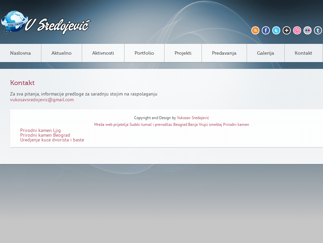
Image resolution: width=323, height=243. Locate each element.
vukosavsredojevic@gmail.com (42, 100)
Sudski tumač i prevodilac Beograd (158, 125)
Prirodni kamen (236, 125)
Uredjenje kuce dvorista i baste (52, 140)
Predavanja (224, 53)
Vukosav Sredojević (193, 118)
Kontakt (303, 53)
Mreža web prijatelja (112, 125)
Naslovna (20, 53)
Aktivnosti (103, 53)
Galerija (265, 53)
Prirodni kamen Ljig (40, 131)
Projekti (183, 53)
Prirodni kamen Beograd (45, 135)
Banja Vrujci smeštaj (205, 125)
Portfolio (144, 53)
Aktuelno (61, 53)
